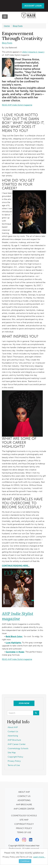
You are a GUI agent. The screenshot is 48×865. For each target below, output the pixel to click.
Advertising (13, 735)
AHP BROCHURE (24, 804)
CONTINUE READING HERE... (16, 565)
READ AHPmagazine (17, 105)
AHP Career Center (17, 744)
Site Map (12, 752)
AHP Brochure (14, 740)
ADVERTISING (24, 800)
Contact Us (13, 731)
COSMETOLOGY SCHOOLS (24, 815)
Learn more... (39, 857)
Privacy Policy (14, 761)
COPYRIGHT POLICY (24, 824)
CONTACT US (24, 796)
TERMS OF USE (24, 832)
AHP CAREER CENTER (24, 809)
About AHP (13, 727)
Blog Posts (18, 26)
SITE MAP (24, 820)
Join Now (24, 703)
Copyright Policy (15, 757)
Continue (25, 861)
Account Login (33, 5)
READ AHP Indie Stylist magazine (17, 659)
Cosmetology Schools (18, 748)
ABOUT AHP (24, 792)
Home (7, 26)
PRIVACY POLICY (24, 828)
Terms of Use (14, 765)
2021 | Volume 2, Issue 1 (33, 52)
